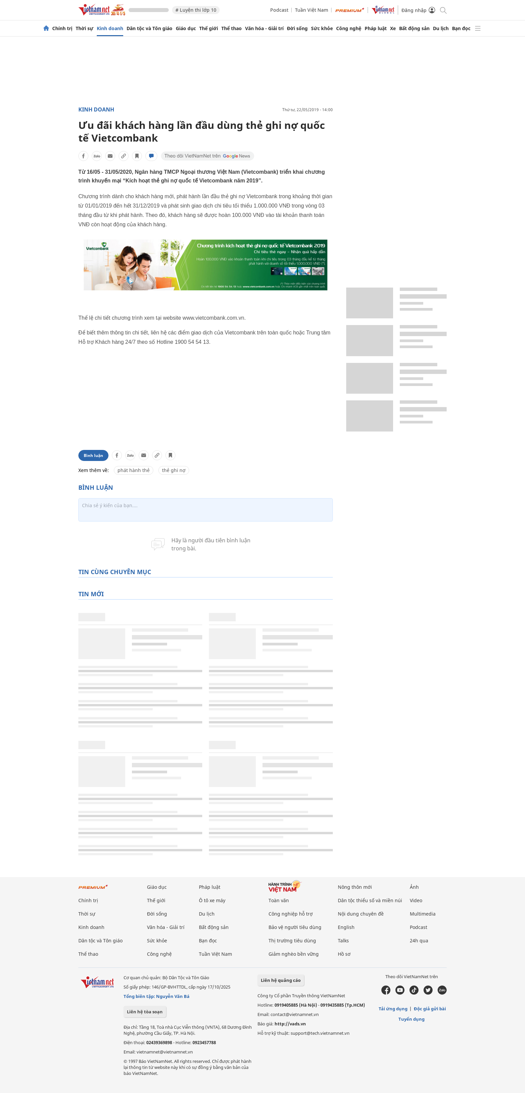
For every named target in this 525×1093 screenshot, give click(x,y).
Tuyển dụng (411, 1019)
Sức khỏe (322, 28)
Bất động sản (414, 28)
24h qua (419, 940)
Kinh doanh (110, 28)
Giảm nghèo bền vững (294, 954)
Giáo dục (186, 28)
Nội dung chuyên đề (361, 914)
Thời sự (84, 28)
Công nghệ (348, 28)
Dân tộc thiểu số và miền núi (370, 900)
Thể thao (231, 28)
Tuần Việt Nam (311, 10)
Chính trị (62, 28)
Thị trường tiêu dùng (292, 940)
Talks (343, 940)
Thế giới (208, 28)
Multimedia (423, 914)
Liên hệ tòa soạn (145, 1012)
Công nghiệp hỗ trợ (291, 914)
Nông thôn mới (355, 887)
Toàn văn (279, 900)
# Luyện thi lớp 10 (195, 10)
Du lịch (441, 28)
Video (416, 900)
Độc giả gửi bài (430, 1009)
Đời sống (297, 28)
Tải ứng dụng (393, 1009)
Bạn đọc (461, 28)
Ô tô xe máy (212, 900)
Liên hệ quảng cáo (281, 980)
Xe (393, 28)
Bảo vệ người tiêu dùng (295, 927)
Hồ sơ (344, 954)
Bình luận (93, 455)
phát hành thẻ (134, 470)
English (346, 927)
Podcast (279, 10)
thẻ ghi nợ (173, 470)
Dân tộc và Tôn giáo (149, 28)
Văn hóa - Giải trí (264, 28)
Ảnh (414, 887)
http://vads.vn (290, 1024)
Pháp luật (376, 28)
